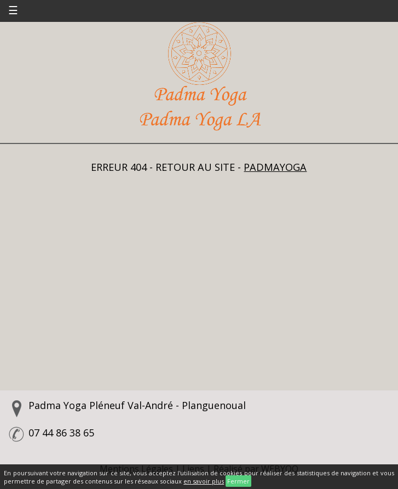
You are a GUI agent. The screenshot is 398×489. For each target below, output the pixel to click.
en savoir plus (203, 481)
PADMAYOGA (275, 167)
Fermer (238, 481)
